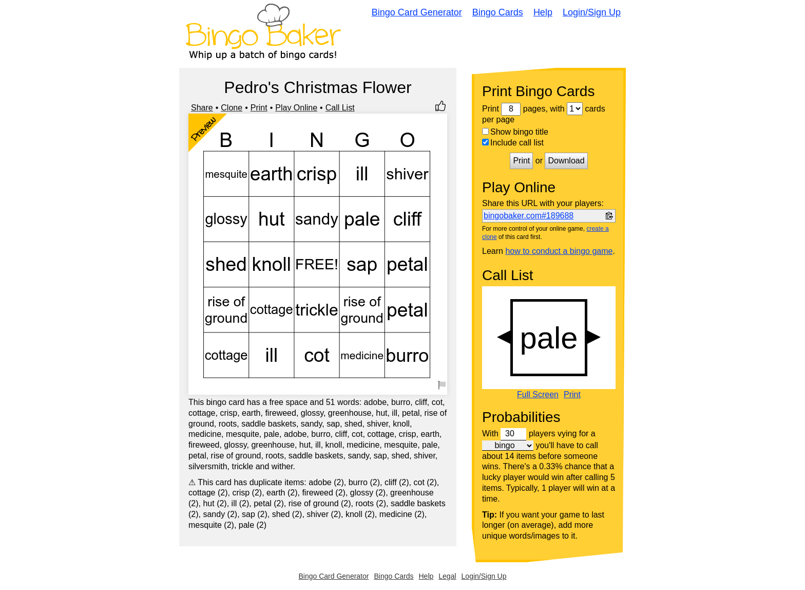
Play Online (296, 107)
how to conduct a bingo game (558, 251)
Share (202, 107)
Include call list (513, 142)
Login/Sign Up (592, 12)
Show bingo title (515, 131)
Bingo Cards (497, 12)
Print (259, 107)
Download (566, 160)
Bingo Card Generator (417, 12)
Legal (447, 576)
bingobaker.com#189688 (528, 215)
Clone (231, 107)
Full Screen (538, 395)
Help (542, 12)
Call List (340, 107)
